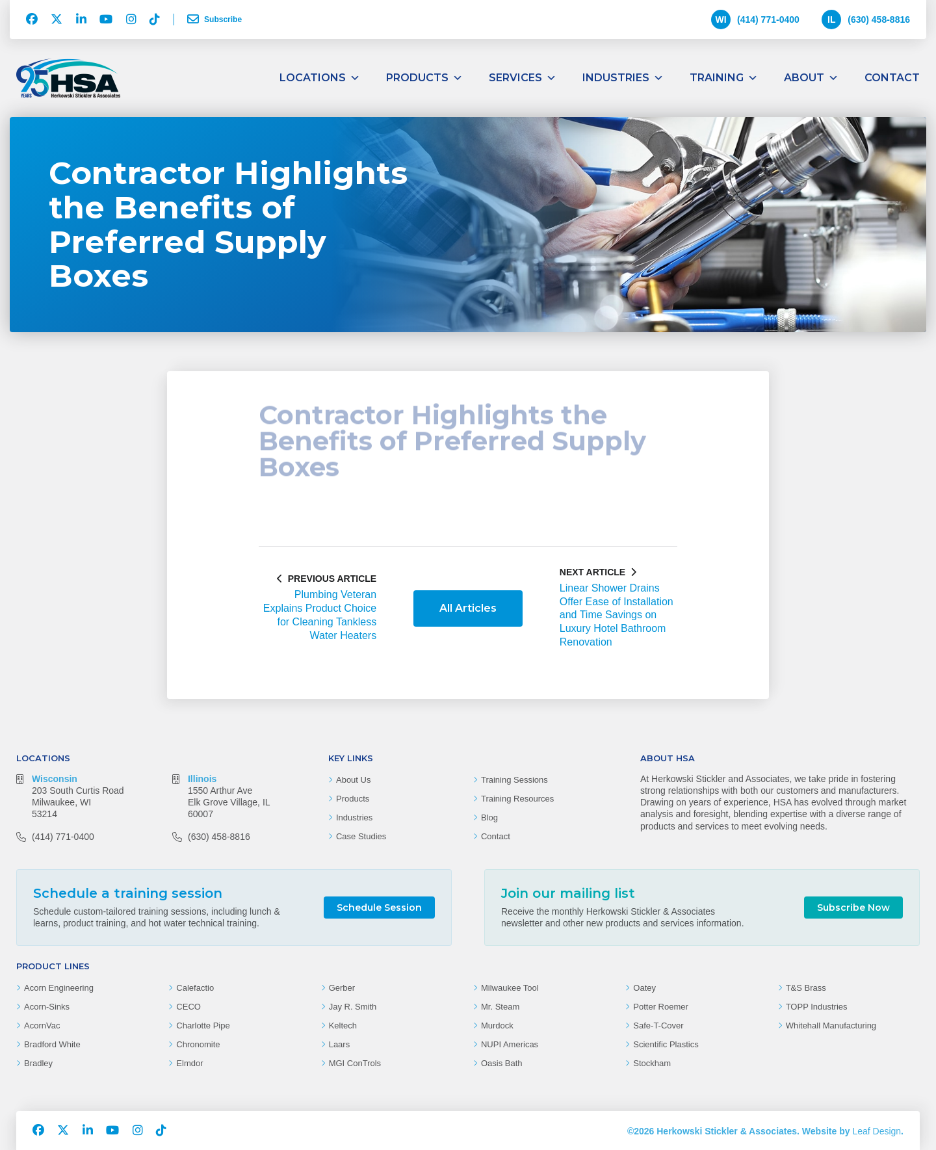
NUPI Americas (509, 1044)
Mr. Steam (500, 1006)
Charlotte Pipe (202, 1025)
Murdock (497, 1025)
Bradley (38, 1063)
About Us (353, 780)
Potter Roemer (660, 1006)
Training (724, 78)
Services (522, 78)
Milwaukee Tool (510, 988)
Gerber (342, 988)
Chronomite (198, 1044)
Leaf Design (876, 1131)
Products (424, 78)
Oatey (644, 988)
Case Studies (361, 836)
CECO (188, 1006)
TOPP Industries (817, 1006)
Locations (320, 78)
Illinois (202, 779)
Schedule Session (379, 907)
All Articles (468, 608)
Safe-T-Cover (658, 1025)
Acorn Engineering (59, 988)
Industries (623, 78)
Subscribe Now (853, 907)
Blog (489, 817)
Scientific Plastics (665, 1044)
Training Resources (517, 798)
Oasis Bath (502, 1063)
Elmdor (189, 1063)
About (811, 78)
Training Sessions (514, 780)
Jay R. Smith (353, 1006)
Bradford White (52, 1044)
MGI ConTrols (355, 1063)
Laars (339, 1044)
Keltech (343, 1025)
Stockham (652, 1063)
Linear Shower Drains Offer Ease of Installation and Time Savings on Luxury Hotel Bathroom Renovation (616, 614)
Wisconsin (54, 779)
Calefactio (195, 988)
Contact (892, 78)
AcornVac (42, 1025)
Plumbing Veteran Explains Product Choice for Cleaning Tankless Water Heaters (319, 614)
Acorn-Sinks (47, 1006)
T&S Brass (806, 988)
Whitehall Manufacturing (831, 1025)
